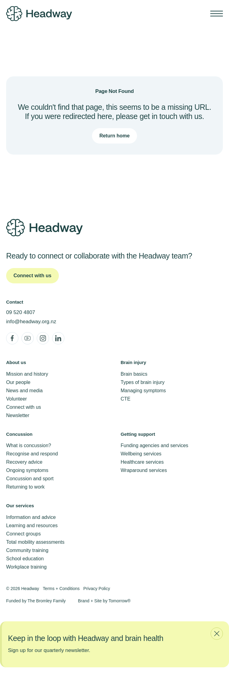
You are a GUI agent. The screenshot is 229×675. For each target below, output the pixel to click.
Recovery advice (24, 462)
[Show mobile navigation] (216, 13)
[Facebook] (12, 338)
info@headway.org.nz (31, 321)
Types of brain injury (143, 382)
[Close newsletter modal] (217, 633)
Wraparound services (144, 470)
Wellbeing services (141, 453)
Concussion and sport (30, 478)
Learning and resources (32, 525)
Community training (27, 550)
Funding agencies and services (155, 445)
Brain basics (134, 374)
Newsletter (17, 415)
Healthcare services (142, 462)
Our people (18, 382)
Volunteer (16, 398)
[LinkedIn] (58, 338)
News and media (24, 390)
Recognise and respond (32, 453)
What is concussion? (28, 445)
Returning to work (25, 486)
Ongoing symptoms (27, 470)
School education (25, 558)
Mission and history (27, 374)
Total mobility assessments (35, 542)
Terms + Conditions (61, 588)
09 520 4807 (20, 312)
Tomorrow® (120, 600)
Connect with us (23, 407)
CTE (126, 398)
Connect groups (23, 533)
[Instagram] (43, 338)
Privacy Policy (96, 588)
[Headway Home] (54, 13)
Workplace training (26, 567)
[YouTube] (27, 338)
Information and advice (31, 517)
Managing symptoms (143, 390)
